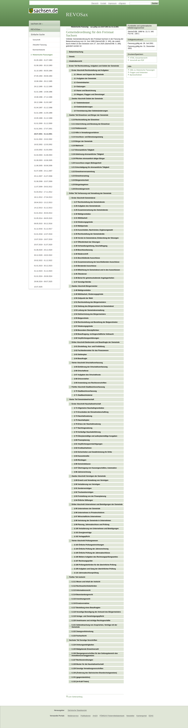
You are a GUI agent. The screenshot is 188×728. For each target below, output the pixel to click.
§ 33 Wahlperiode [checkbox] (81, 226)
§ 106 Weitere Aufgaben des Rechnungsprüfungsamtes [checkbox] (96, 557)
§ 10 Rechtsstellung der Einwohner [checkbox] (85, 120)
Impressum (112, 3)
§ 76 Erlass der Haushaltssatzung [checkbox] (87, 424)
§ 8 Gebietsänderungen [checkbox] (83, 107)
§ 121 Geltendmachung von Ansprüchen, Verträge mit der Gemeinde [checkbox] (94, 626)
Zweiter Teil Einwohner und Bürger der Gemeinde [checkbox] (88, 115)
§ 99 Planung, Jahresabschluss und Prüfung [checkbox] (91, 525)
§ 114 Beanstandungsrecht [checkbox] (82, 595)
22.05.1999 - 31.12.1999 (43, 118)
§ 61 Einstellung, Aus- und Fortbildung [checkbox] (89, 346)
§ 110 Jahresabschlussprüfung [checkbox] (86, 573)
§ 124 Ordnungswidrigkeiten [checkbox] (83, 645)
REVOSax (77, 14)
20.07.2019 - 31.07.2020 (43, 245)
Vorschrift (36, 40)
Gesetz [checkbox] (72, 57)
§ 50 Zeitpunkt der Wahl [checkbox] (83, 298)
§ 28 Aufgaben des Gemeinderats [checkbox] (87, 206)
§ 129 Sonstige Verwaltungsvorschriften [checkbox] (87, 668)
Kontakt (103, 3)
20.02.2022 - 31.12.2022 (43, 260)
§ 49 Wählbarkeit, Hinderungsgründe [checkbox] (88, 294)
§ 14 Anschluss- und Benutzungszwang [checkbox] (87, 137)
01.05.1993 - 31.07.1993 (43, 60)
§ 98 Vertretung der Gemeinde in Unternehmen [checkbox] (92, 520)
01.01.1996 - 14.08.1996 (43, 92)
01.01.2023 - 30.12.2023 (43, 266)
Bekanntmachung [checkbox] (76, 52)
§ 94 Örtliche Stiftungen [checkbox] (83, 500)
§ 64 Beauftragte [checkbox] (80, 358)
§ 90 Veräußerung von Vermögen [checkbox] (87, 484)
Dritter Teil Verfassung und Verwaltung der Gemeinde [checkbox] (90, 193)
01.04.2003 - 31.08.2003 (43, 155)
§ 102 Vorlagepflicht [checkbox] (82, 536)
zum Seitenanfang (74, 697)
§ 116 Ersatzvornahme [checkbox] (80, 603)
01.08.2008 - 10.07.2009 (43, 181)
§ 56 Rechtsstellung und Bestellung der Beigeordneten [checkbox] (96, 322)
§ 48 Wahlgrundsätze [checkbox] (82, 290)
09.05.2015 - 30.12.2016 (43, 224)
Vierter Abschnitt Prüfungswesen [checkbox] (85, 541)
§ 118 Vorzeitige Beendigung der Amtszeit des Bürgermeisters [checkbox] (96, 612)
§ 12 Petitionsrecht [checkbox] (79, 128)
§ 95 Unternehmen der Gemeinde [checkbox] (87, 509)
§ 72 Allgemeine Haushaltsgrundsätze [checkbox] (89, 408)
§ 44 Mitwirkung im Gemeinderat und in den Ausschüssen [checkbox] (97, 270)
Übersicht (94, 3)
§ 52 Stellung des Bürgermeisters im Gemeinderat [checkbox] (94, 306)
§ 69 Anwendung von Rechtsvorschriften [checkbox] (90, 383)
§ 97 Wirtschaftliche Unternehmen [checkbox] (87, 516)
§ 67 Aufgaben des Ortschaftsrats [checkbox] (87, 375)
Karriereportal (142, 716)
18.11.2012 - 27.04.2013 (43, 197)
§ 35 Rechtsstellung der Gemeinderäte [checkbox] (89, 234)
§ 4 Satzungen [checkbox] (79, 87)
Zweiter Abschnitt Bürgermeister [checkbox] (85, 286)
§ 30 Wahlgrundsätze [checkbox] (82, 214)
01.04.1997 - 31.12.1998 (43, 108)
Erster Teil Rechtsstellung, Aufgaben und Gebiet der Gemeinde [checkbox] (94, 66)
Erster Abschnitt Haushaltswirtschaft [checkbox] (86, 404)
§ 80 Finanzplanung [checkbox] (82, 440)
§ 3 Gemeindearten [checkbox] (81, 82)
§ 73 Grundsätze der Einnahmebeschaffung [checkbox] (91, 412)
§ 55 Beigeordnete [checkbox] (81, 318)
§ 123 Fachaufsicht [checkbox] (79, 636)
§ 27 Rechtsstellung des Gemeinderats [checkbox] (89, 202)
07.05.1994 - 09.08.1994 (43, 76)
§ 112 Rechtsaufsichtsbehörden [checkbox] (84, 586)
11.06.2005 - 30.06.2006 (43, 166)
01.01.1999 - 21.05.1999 (43, 113)
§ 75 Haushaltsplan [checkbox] (81, 420)
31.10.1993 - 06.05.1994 (43, 71)
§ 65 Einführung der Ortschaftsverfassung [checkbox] (91, 367)
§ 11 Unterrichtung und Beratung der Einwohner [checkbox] (91, 124)
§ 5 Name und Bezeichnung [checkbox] (85, 91)
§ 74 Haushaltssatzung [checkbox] (83, 416)
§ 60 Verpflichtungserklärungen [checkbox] (86, 338)
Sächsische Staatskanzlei (77, 710)
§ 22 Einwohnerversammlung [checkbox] (83, 172)
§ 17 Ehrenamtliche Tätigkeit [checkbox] (83, 150)
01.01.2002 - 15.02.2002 (43, 139)
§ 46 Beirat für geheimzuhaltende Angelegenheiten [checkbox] (94, 278)
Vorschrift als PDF (135, 60)
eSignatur (122, 3)
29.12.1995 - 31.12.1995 (43, 87)
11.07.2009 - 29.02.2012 (43, 187)
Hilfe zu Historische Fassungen (140, 70)
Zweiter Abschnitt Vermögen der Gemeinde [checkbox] (89, 476)
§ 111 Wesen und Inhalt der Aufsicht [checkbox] (86, 582)
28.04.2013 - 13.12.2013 (43, 202)
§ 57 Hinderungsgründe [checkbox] (83, 326)
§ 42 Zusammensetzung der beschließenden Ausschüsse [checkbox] (96, 262)
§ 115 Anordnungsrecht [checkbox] (81, 599)
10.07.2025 (38, 287)
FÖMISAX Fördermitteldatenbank (112, 716)
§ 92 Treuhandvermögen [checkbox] (83, 492)
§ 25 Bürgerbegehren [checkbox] (80, 185)
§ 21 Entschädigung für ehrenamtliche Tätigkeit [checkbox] (90, 167)
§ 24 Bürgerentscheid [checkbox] (80, 180)
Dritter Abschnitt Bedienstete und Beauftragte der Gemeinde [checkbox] (96, 342)
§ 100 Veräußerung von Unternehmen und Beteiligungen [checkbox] (96, 529)
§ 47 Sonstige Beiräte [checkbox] (82, 282)
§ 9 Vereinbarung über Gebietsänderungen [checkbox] (91, 111)
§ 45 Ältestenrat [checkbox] (80, 274)
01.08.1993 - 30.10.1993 (43, 65)
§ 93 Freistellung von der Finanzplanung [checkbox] (90, 496)
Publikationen (86, 716)
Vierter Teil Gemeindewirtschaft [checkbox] (81, 399)
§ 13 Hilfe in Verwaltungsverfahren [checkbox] (85, 133)
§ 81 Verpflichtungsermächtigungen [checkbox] (88, 444)
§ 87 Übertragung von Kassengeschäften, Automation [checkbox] (95, 468)
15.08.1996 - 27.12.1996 (43, 97)
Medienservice (73, 716)
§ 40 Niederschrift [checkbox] (81, 254)
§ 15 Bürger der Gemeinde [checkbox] (82, 141)
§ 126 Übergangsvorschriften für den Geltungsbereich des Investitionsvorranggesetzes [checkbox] (95, 654)
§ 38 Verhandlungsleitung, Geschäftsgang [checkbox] (90, 246)
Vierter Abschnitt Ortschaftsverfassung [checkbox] (87, 363)
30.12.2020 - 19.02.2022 (43, 255)
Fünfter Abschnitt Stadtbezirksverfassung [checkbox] (88, 387)
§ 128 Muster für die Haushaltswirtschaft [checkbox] (88, 664)
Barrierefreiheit (134, 75)
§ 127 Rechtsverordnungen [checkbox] (82, 660)
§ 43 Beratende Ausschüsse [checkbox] (85, 266)
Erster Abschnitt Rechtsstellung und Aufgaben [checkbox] (90, 70)
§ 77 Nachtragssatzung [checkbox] (83, 428)
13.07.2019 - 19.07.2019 (43, 239)
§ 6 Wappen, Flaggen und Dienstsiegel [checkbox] (89, 94)
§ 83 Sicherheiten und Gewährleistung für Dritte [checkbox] (93, 452)
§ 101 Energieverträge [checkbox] (83, 533)
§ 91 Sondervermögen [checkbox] (83, 488)
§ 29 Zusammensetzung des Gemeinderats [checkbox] (91, 210)
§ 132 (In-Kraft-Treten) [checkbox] (80, 682)
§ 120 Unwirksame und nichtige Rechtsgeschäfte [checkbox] (91, 620)
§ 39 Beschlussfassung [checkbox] (83, 250)
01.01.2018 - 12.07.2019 (43, 234)
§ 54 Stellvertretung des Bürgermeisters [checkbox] (90, 314)
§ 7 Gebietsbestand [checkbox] (81, 103)
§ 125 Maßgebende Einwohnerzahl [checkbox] (85, 649)
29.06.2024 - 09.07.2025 (43, 282)
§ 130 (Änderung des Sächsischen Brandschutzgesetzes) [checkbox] (94, 673)
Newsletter (130, 716)
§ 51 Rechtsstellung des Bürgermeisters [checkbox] (90, 302)
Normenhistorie (39, 50)
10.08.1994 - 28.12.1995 (43, 81)
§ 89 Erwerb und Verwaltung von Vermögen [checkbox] (91, 480)
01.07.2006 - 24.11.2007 (43, 171)
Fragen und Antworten (137, 72)
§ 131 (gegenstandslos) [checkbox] (81, 677)
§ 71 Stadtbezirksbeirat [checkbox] (83, 395)
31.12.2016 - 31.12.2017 (43, 229)
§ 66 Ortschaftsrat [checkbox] (81, 371)
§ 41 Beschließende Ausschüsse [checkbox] (87, 258)
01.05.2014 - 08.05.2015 (43, 218)
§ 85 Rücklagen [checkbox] (80, 460)
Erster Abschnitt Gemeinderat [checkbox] (83, 198)
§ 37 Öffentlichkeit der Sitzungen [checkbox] (87, 242)
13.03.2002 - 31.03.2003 (43, 150)
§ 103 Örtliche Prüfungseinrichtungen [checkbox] (89, 545)
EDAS (151, 716)
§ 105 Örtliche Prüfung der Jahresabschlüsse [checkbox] (92, 553)
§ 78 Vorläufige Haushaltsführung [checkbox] (87, 432)
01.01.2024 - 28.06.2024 (43, 276)
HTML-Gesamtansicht (137, 58)
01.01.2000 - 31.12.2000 (43, 123)
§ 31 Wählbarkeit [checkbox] (80, 218)
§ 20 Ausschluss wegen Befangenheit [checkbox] (86, 163)
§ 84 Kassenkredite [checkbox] (81, 456)
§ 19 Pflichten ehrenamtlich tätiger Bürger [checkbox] (88, 158)
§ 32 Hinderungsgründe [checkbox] (83, 222)
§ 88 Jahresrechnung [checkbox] (82, 472)
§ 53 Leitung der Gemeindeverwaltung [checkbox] (89, 310)
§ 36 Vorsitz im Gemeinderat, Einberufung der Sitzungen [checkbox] (96, 238)
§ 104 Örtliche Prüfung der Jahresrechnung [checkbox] (91, 549)
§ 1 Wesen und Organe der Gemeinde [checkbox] (89, 74)
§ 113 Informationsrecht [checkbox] (81, 590)
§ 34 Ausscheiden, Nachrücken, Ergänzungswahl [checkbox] (93, 230)
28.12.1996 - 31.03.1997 (43, 102)
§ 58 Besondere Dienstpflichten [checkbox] (86, 330)
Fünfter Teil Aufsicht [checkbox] (77, 577)
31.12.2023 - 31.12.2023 (43, 271)
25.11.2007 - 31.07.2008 (43, 176)
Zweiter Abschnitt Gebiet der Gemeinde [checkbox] (87, 99)
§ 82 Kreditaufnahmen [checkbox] (83, 448)
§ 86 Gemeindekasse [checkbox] (82, 464)
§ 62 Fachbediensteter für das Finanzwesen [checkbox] (91, 350)
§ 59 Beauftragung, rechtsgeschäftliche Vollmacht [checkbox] (94, 334)
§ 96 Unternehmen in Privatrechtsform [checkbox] (89, 513)
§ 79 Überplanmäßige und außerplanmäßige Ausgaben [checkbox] (95, 436)
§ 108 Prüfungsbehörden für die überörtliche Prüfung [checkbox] (95, 565)
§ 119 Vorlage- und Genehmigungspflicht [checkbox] (88, 616)
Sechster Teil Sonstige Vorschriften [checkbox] (83, 640)
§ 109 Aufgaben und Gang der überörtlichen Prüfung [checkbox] (95, 569)
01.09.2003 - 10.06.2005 (43, 160)
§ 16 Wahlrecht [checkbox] (77, 146)
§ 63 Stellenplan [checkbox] (80, 354)
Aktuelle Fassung (40, 45)
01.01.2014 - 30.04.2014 (43, 213)
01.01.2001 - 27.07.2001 (43, 129)
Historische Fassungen (43, 55)
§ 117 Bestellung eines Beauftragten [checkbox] (86, 608)
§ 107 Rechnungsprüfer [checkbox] (83, 561)
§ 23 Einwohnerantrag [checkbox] (80, 176)
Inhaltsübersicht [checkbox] (75, 61)
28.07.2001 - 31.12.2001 (43, 134)
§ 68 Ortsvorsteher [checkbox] (81, 379)
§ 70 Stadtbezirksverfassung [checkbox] (85, 391)
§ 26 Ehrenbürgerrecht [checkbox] (80, 189)
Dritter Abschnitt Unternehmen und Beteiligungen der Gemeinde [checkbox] (97, 504)
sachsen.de (37, 23)
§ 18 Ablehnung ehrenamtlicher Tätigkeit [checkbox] (88, 154)
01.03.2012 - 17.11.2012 (43, 192)
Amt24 (95, 716)
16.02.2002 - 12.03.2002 (43, 144)
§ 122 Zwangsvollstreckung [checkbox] (82, 631)
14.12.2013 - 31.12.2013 (43, 208)
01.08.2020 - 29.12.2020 (43, 250)
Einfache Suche (38, 34)
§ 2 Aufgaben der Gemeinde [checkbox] (85, 78)
